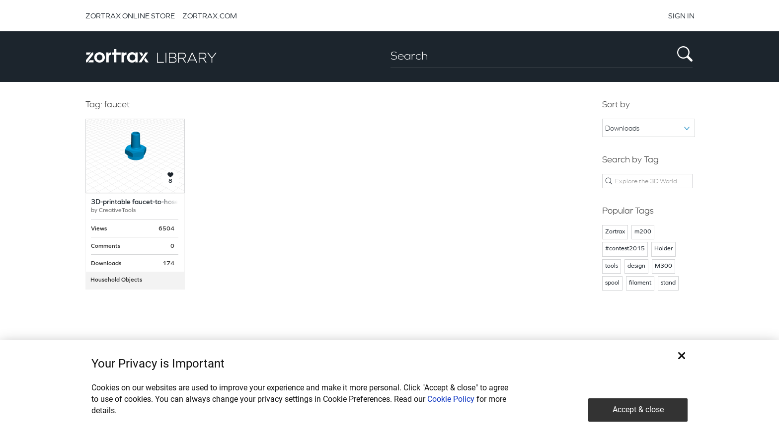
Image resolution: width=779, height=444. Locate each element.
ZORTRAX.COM (209, 15)
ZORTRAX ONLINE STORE (130, 15)
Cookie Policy (450, 399)
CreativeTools (117, 211)
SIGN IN (681, 15)
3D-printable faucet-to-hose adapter (148, 202)
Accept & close (638, 409)
